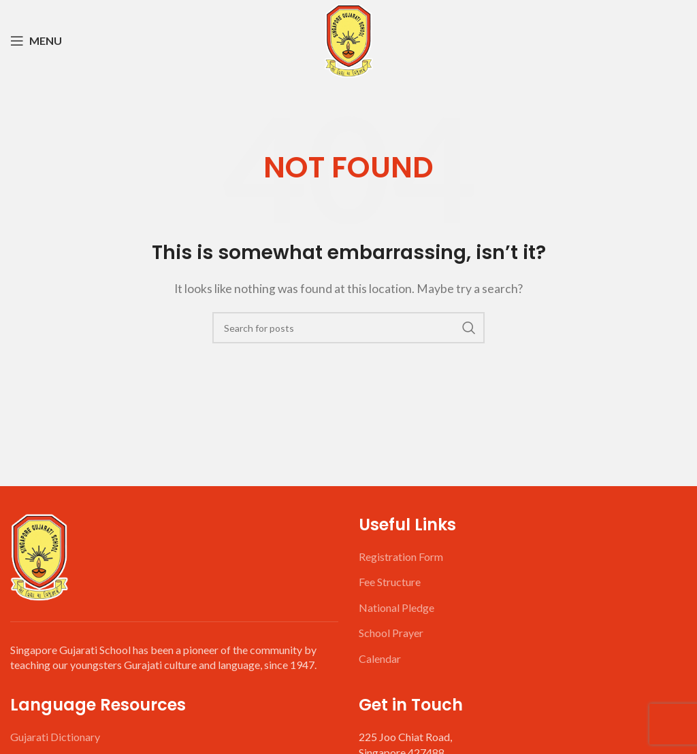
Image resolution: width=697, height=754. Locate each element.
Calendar (380, 658)
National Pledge (396, 607)
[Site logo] (348, 39)
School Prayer (391, 632)
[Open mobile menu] (36, 40)
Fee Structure (390, 581)
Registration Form (401, 556)
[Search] (348, 327)
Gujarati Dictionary (55, 736)
